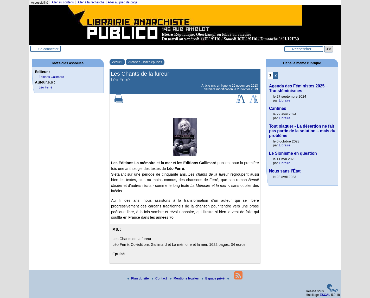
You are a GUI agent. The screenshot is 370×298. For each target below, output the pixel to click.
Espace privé (213, 278)
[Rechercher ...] (303, 49)
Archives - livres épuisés (145, 62)
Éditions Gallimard (51, 77)
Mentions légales (185, 278)
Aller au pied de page (122, 2)
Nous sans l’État (285, 171)
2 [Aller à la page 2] (276, 75)
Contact (160, 278)
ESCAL (325, 295)
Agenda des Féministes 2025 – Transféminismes (298, 88)
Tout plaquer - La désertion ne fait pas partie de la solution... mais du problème (302, 131)
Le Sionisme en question (293, 153)
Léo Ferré (45, 87)
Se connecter (48, 49)
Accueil (117, 62)
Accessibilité (39, 2)
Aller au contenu (63, 2)
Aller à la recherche (91, 2)
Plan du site (138, 278)
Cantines (277, 108)
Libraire (284, 100)
